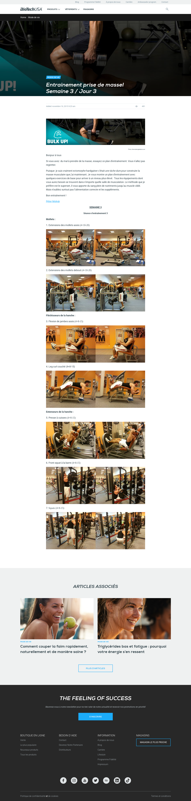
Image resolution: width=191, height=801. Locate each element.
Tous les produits (28, 754)
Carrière (129, 2)
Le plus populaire (28, 745)
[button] (53, 9)
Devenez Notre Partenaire (71, 745)
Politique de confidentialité (33, 796)
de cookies (53, 796)
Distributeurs (65, 750)
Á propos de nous (113, 2)
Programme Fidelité (92, 2)
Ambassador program (147, 2)
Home (23, 17)
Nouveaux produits (29, 750)
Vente (23, 740)
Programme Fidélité (107, 759)
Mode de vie (34, 17)
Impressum (103, 764)
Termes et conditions (161, 796)
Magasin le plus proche (153, 742)
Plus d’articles (95, 669)
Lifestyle (101, 754)
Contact (164, 2)
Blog (77, 2)
